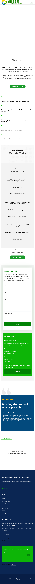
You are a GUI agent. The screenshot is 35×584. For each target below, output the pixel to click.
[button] (18, 86)
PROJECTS (5, 508)
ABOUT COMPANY (7, 501)
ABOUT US (5, 488)
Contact (6, 349)
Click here (13, 564)
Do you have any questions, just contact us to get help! (17, 366)
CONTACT (4, 503)
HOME (3, 498)
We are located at (10, 340)
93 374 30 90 (5, 534)
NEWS (3, 511)
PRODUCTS (5, 506)
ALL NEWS (6, 438)
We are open (8, 357)
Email (5, 553)
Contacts (17, 371)
